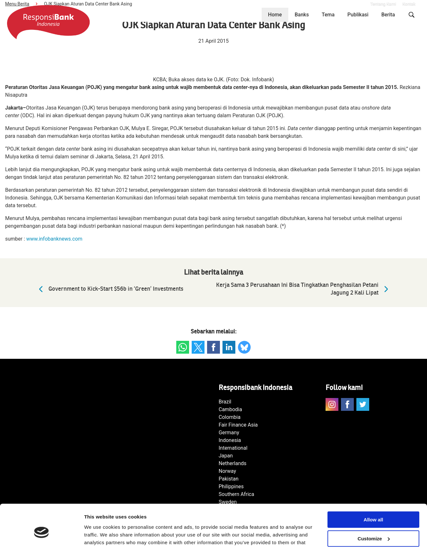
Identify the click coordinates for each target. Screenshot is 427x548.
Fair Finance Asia (238, 425)
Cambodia (230, 409)
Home (275, 15)
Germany (229, 432)
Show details (99, 535)
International (233, 448)
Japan (226, 456)
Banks (302, 15)
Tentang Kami (383, 3)
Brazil (225, 402)
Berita (388, 15)
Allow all (373, 487)
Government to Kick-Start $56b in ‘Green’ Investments (109, 289)
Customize (374, 506)
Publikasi (358, 15)
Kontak (409, 3)
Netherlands (233, 463)
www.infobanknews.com (54, 239)
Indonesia (230, 440)
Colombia (229, 417)
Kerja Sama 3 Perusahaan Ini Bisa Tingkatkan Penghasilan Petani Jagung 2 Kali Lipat (303, 289)
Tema (328, 15)
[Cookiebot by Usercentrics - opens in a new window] (41, 535)
